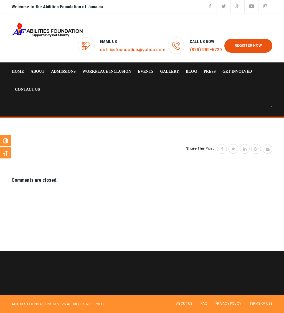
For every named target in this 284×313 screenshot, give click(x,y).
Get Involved (237, 71)
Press (210, 71)
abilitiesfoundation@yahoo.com (132, 49)
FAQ (204, 303)
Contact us (27, 89)
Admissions (63, 71)
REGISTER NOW (248, 45)
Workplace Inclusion (106, 71)
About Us (184, 303)
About (37, 71)
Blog (191, 71)
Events (145, 71)
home (18, 71)
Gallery (169, 71)
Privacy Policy (228, 303)
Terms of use (261, 303)
